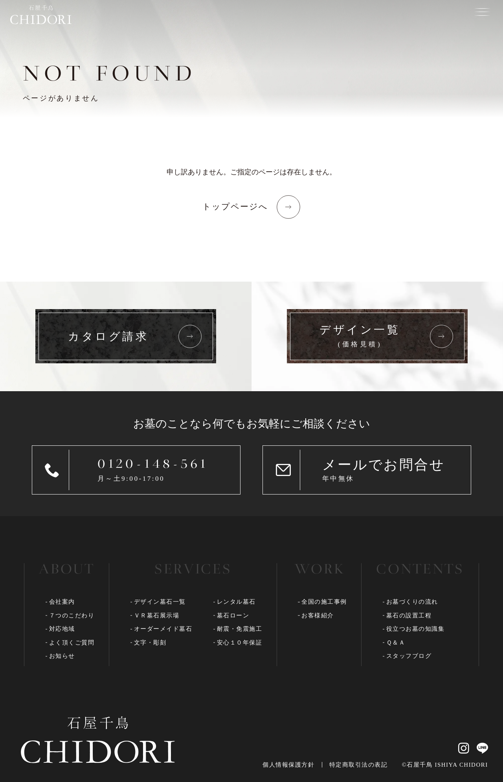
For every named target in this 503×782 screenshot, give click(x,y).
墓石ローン (233, 615)
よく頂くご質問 (72, 642)
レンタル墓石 (236, 602)
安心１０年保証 (240, 642)
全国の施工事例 (324, 602)
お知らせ (62, 656)
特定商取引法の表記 (358, 765)
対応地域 (62, 629)
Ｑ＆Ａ (396, 642)
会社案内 (62, 602)
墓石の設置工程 (409, 615)
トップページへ (235, 206)
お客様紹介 (317, 615)
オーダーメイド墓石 (163, 629)
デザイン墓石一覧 (160, 602)
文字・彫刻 (150, 642)
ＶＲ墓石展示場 (157, 615)
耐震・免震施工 (240, 629)
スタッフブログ (409, 656)
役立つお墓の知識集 (415, 629)
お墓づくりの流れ (412, 602)
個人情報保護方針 (288, 765)
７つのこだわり (72, 615)
